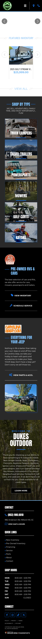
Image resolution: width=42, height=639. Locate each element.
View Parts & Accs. (21, 374)
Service (9, 550)
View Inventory (21, 295)
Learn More (21, 491)
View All (21, 89)
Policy (7, 620)
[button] (4, 21)
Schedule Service (21, 305)
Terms (20, 620)
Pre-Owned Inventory (15, 543)
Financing (10, 547)
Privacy (13, 620)
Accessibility (9, 623)
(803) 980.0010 (14, 515)
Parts (8, 554)
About (9, 557)
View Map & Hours (15, 524)
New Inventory (12, 540)
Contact (9, 561)
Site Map (18, 623)
